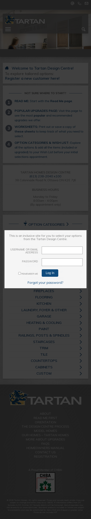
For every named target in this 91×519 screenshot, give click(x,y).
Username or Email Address (24, 251)
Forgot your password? (45, 282)
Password (30, 261)
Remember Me (28, 273)
